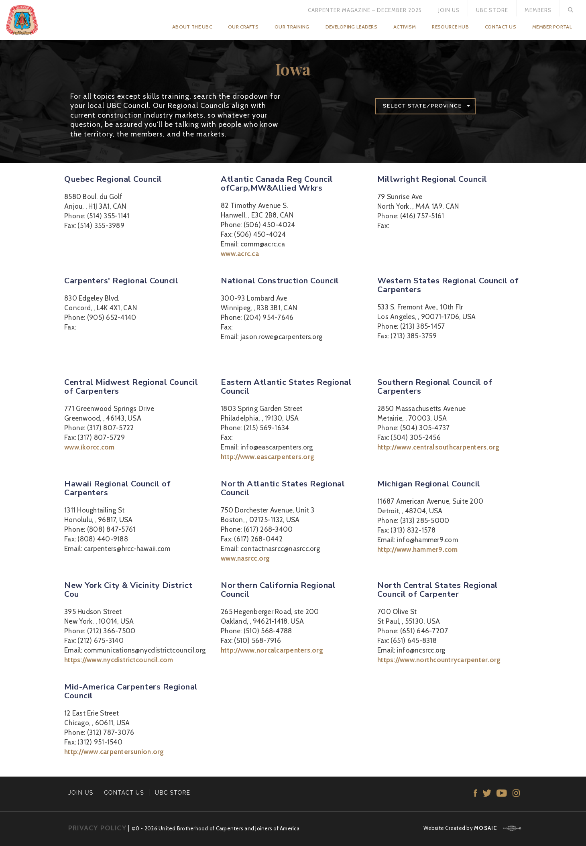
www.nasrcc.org (245, 558)
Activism (404, 27)
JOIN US (81, 792)
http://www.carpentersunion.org (114, 752)
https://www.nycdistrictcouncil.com (118, 660)
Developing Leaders (351, 27)
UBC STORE (173, 792)
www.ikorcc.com (89, 447)
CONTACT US (124, 792)
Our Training (292, 27)
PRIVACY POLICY (97, 828)
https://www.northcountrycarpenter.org (439, 660)
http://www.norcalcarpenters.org (272, 650)
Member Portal (552, 27)
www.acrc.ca (240, 254)
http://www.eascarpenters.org (267, 457)
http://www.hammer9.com (417, 549)
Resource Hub (450, 27)
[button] (425, 106)
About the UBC (192, 27)
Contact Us (500, 27)
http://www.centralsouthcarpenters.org (438, 447)
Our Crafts (243, 27)
